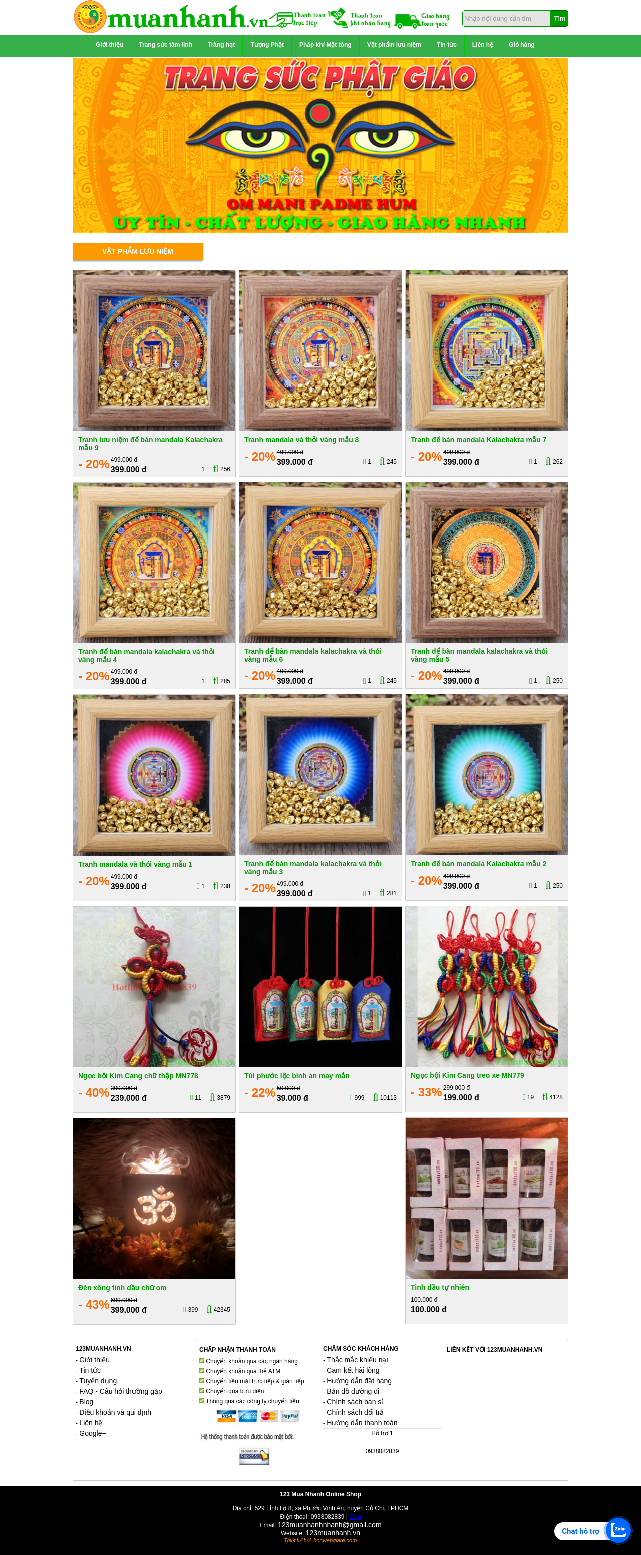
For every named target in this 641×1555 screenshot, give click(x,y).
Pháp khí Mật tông (325, 44)
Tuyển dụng (98, 1381)
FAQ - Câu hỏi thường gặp (120, 1391)
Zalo (355, 1516)
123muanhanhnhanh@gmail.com (329, 1525)
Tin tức (447, 44)
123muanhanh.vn (333, 1533)
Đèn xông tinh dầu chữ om (122, 1288)
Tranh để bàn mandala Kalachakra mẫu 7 (478, 440)
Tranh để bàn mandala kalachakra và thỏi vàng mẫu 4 (146, 655)
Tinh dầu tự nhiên (440, 1287)
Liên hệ (482, 44)
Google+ (92, 1433)
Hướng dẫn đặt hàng (359, 1381)
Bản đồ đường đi (353, 1391)
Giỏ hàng (522, 44)
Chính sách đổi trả (355, 1412)
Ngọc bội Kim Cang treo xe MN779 (467, 1075)
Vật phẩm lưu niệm (394, 44)
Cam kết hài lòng (353, 1370)
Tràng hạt (221, 44)
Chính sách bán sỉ (355, 1402)
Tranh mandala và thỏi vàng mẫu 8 (301, 440)
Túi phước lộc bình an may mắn (297, 1076)
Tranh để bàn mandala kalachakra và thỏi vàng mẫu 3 (312, 867)
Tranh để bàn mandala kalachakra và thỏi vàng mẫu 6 (312, 655)
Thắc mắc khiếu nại (357, 1360)
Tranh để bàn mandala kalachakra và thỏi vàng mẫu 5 (479, 655)
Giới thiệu (109, 44)
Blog (86, 1402)
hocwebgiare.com (335, 1540)
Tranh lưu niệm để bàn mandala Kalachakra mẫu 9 (150, 443)
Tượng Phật (267, 44)
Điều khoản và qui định (115, 1412)
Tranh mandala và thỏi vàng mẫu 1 (135, 864)
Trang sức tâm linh (165, 44)
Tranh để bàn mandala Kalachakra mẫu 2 (478, 864)
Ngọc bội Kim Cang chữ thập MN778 (138, 1076)
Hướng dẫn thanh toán (362, 1423)
